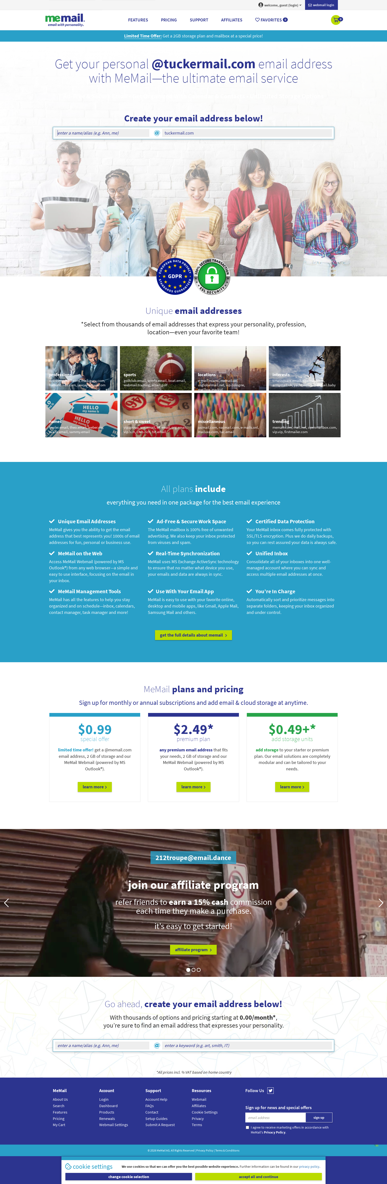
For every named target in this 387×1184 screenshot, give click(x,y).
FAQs (149, 1105)
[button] (336, 20)
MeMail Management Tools (85, 591)
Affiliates (199, 1105)
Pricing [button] (169, 20)
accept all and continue (258, 1176)
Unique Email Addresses (82, 521)
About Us (60, 1099)
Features (60, 1112)
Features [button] (138, 20)
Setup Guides (156, 1118)
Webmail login (321, 5)
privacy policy (309, 1166)
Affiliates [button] (231, 20)
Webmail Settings (113, 1124)
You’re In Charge (271, 591)
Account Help (156, 1099)
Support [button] (199, 20)
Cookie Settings (205, 1112)
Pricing (58, 1118)
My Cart (59, 1124)
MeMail (161, 1150)
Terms (197, 1124)
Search (58, 1105)
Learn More (95, 787)
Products (106, 1112)
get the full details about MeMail (193, 635)
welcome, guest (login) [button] (279, 4)
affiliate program (193, 949)
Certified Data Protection (281, 521)
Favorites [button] (271, 20)
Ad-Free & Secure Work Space (187, 521)
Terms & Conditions (227, 1150)
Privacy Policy (204, 1150)
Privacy (198, 1118)
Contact (151, 1112)
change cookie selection (128, 1176)
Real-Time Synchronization (184, 553)
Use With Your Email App (181, 591)
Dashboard (108, 1105)
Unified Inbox (267, 553)
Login (104, 1099)
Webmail (199, 1099)
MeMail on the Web (75, 553)
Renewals (107, 1118)
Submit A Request (160, 1124)
